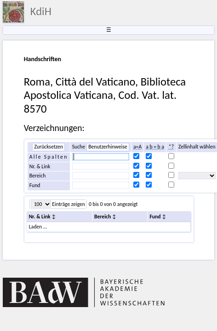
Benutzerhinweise (107, 146)
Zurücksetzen (48, 146)
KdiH (40, 11)
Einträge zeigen (68, 204)
